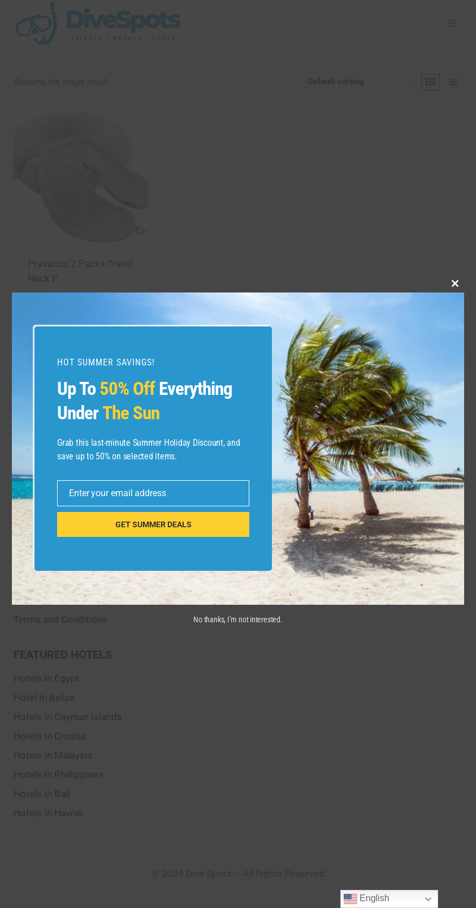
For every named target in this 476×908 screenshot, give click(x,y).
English (367, 899)
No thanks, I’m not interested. (237, 619)
